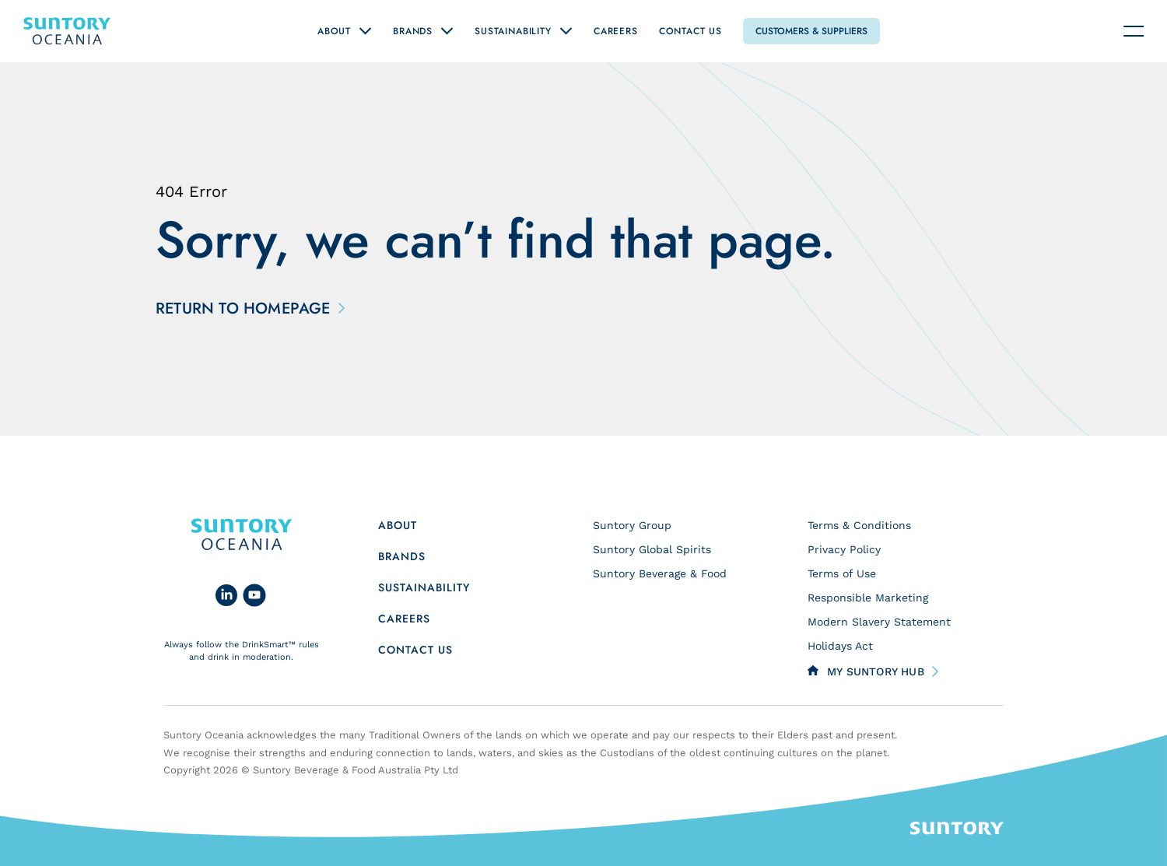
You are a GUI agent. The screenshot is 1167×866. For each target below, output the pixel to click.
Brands (413, 31)
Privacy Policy (844, 549)
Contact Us (690, 31)
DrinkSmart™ (269, 645)
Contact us (415, 649)
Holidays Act (840, 646)
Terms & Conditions (859, 525)
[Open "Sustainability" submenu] (566, 31)
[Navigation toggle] (1133, 31)
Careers (616, 31)
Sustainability (513, 31)
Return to (247, 309)
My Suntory (875, 671)
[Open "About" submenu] (365, 31)
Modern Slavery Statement (879, 621)
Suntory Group (632, 525)
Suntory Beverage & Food (660, 573)
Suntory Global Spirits (652, 549)
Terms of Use (842, 573)
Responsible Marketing (868, 597)
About (334, 31)
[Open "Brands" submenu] (447, 31)
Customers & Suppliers (811, 31)
